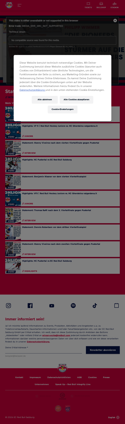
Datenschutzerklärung (32, 90)
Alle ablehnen (45, 99)
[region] (62, 88)
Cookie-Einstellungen (63, 109)
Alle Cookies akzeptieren (76, 99)
